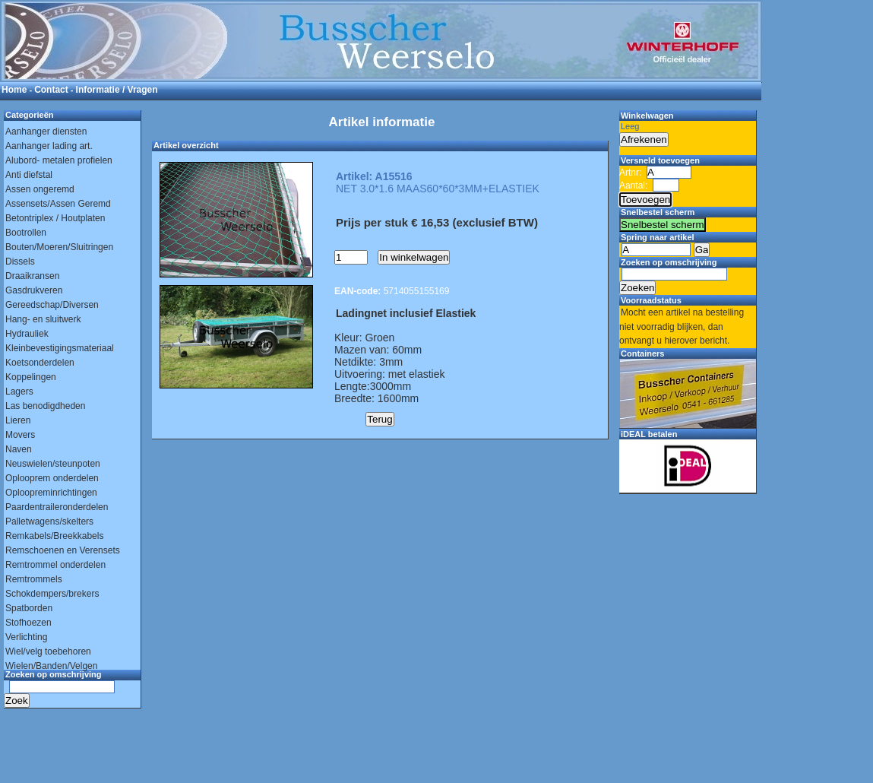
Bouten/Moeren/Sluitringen (59, 247)
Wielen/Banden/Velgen (51, 666)
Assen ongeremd (39, 189)
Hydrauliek (27, 333)
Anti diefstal (28, 175)
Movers (20, 435)
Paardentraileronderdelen (56, 507)
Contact (51, 89)
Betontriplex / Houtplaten (55, 218)
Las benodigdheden (45, 406)
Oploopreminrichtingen (51, 492)
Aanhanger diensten (46, 131)
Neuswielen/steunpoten (52, 463)
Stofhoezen (28, 622)
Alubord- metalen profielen (58, 160)
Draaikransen (32, 276)
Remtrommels (33, 579)
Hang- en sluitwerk (43, 319)
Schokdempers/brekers (52, 593)
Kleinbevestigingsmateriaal (59, 348)
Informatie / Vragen (117, 89)
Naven (18, 449)
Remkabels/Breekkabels (54, 536)
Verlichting (26, 637)
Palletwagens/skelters (49, 521)
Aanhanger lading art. (49, 146)
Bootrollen (25, 232)
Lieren (17, 420)
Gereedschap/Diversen (52, 305)
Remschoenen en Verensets (62, 550)
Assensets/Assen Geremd (58, 203)
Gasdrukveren (33, 290)
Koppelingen (30, 377)
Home (14, 89)
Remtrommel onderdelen (55, 565)
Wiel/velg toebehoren (48, 651)
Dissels (20, 261)
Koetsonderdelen (39, 362)
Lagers (19, 391)
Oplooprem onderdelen (52, 478)
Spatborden (28, 608)
